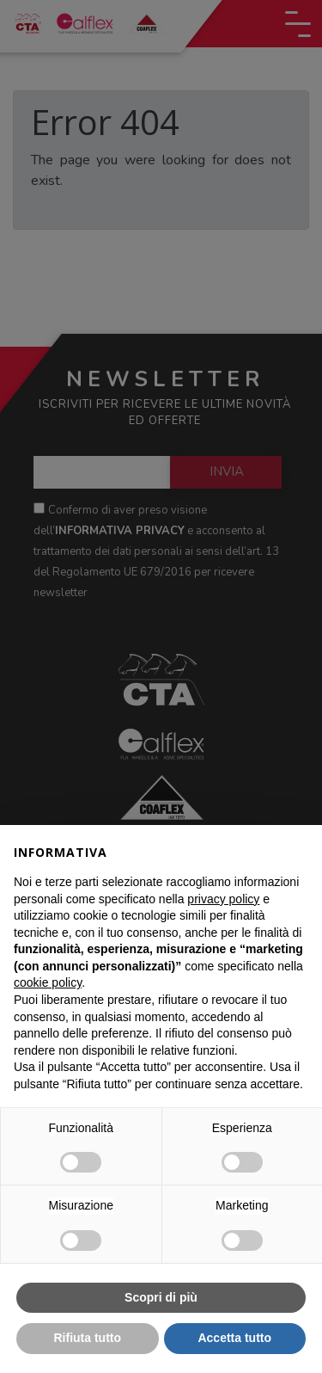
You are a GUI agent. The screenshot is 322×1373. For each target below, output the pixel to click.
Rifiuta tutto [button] (87, 1338)
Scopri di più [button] (161, 1297)
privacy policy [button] (223, 899)
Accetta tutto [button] (234, 1338)
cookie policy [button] (48, 982)
